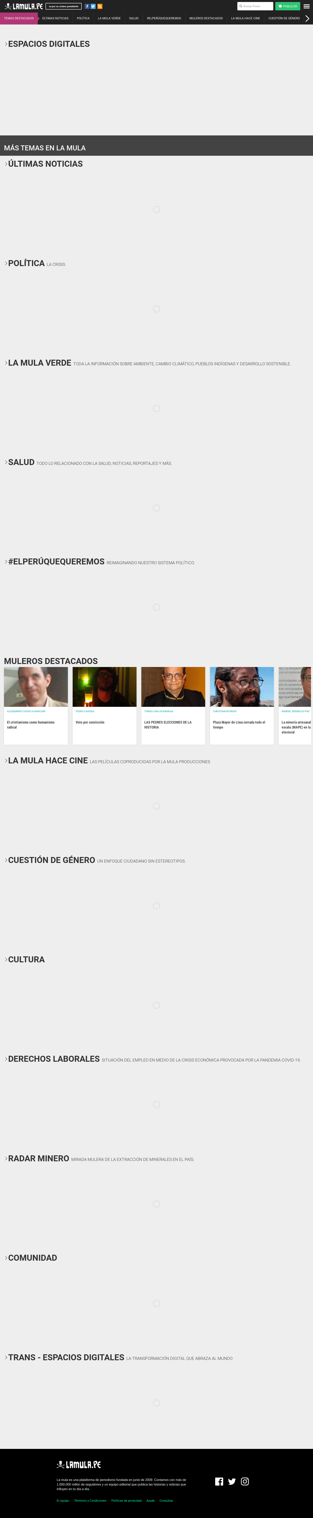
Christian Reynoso (225, 711)
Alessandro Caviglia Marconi (26, 711)
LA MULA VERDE (109, 18)
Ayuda (150, 1500)
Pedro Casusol (85, 711)
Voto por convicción (90, 722)
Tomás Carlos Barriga (158, 711)
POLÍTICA (83, 18)
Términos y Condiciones (90, 1500)
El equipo (63, 1500)
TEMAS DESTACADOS (19, 18)
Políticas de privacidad (126, 1500)
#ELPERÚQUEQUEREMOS (164, 18)
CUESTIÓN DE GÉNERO (284, 18)
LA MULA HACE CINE (245, 18)
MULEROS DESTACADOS (206, 18)
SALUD (134, 18)
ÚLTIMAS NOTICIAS (55, 18)
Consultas (166, 1500)
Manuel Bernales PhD (295, 711)
